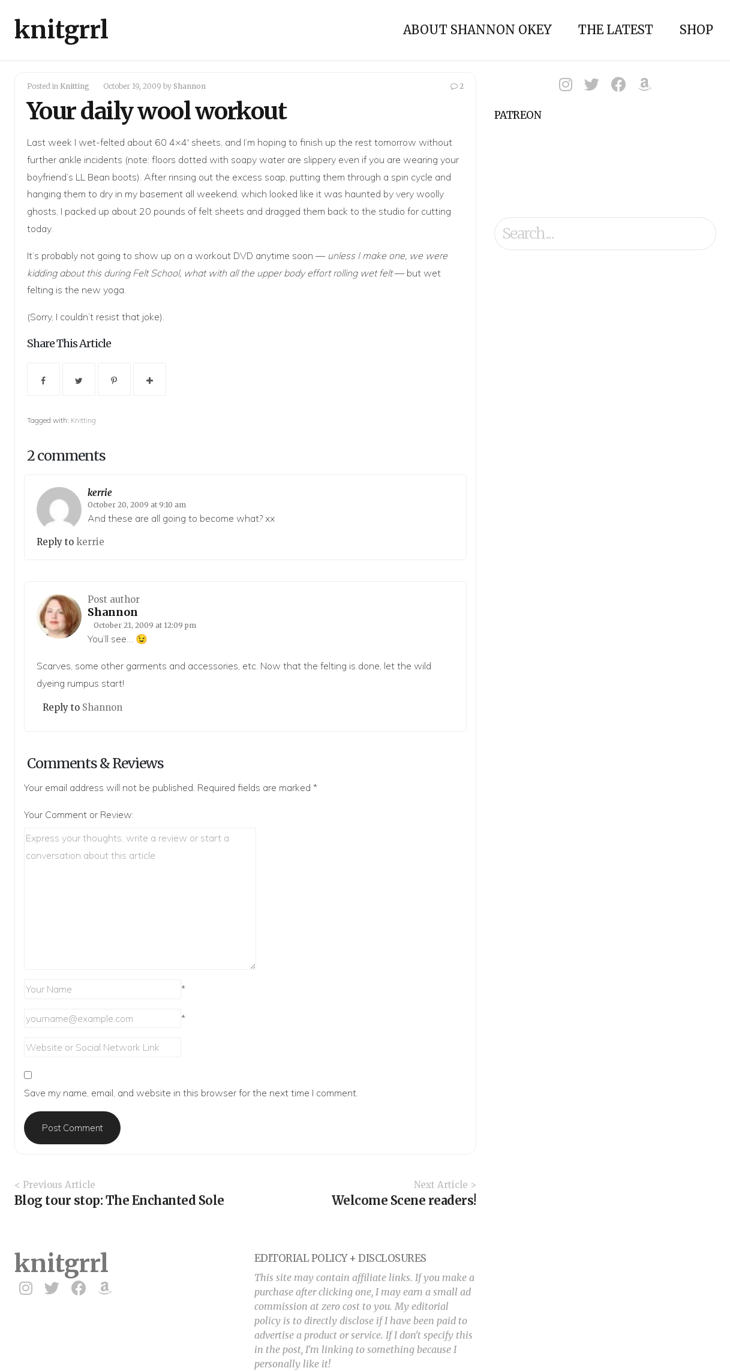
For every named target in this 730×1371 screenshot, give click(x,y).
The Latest (615, 29)
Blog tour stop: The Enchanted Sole (119, 1200)
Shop (696, 29)
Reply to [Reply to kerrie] (56, 542)
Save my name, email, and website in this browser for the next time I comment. (191, 1093)
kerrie (100, 492)
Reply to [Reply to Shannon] (62, 707)
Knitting (74, 86)
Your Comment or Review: (79, 814)
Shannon (189, 86)
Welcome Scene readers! (404, 1200)
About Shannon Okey (477, 29)
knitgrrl (61, 30)
